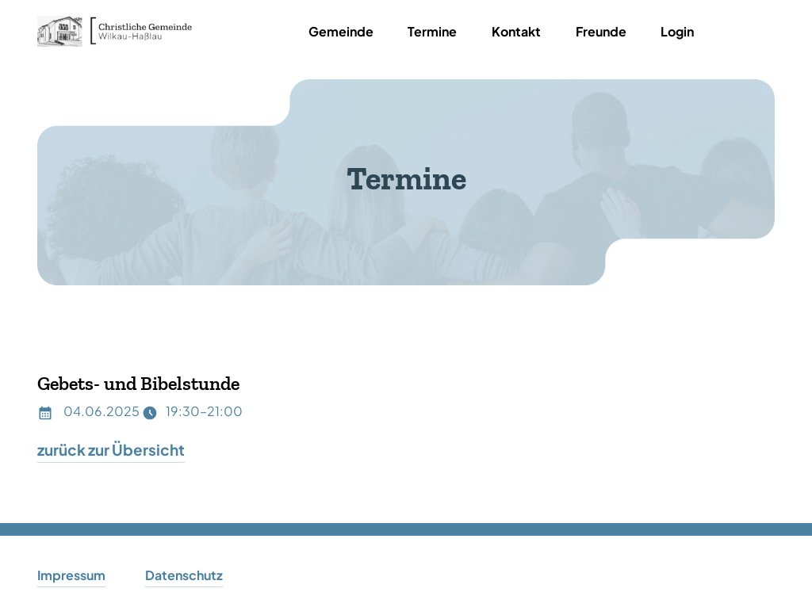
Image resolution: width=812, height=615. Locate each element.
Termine (432, 31)
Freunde (601, 31)
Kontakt (516, 31)
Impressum (71, 575)
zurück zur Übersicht (111, 449)
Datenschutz (184, 575)
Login (677, 31)
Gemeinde (340, 31)
